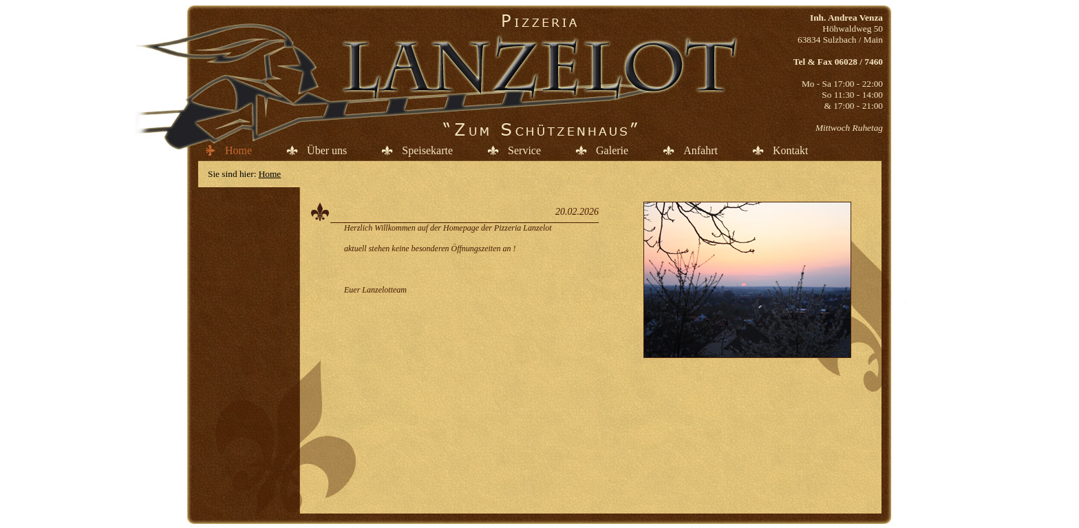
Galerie (612, 150)
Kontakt (791, 150)
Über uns (327, 150)
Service (524, 150)
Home (238, 150)
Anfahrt (700, 150)
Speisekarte (427, 150)
